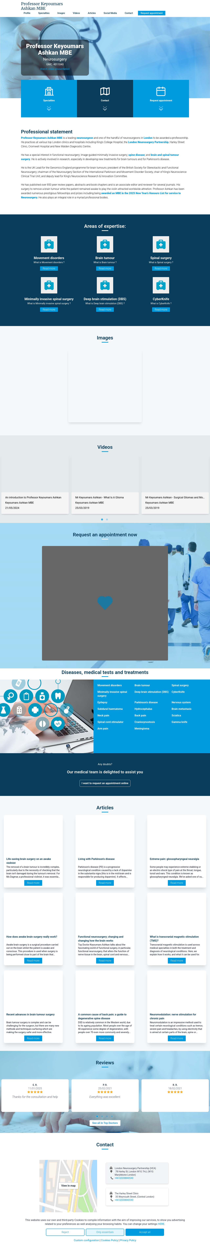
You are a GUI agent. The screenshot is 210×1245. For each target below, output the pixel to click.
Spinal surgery (180, 685)
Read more (49, 268)
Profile (27, 13)
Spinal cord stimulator (110, 722)
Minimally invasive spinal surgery (112, 693)
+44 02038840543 (124, 1178)
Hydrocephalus (143, 708)
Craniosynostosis (145, 722)
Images (61, 13)
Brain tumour (142, 685)
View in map (68, 1185)
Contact (129, 13)
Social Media (110, 13)
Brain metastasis (181, 708)
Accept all (144, 1232)
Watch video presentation (55, 69)
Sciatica (176, 715)
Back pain (140, 715)
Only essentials (105, 1232)
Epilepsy (102, 702)
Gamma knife (179, 722)
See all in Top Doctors (105, 1123)
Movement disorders (109, 685)
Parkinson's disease (146, 702)
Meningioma (142, 728)
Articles (92, 13)
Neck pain (103, 715)
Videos (76, 13)
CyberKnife (178, 691)
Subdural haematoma (110, 708)
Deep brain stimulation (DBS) (152, 691)
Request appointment (152, 13)
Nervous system (181, 702)
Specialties (44, 13)
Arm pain (102, 728)
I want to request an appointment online (105, 783)
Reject (65, 1232)
